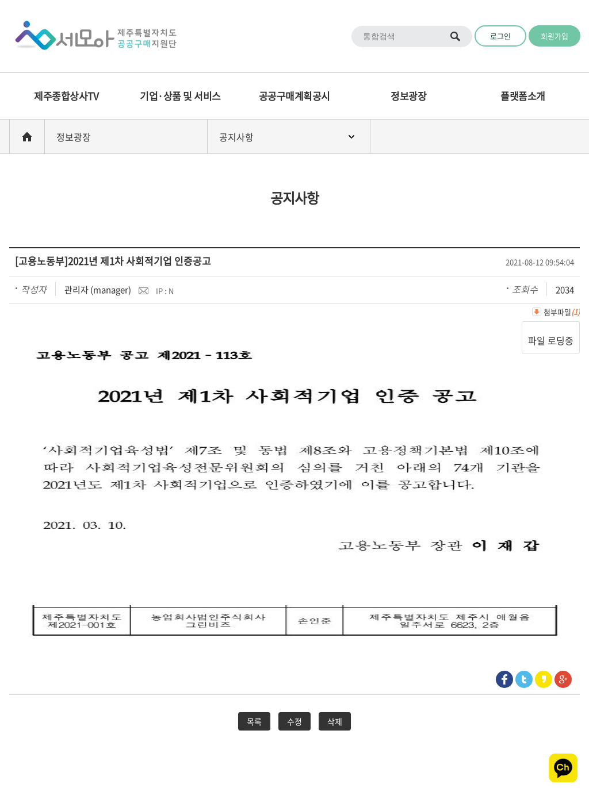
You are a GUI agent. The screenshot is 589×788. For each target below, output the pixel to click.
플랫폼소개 (522, 96)
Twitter (524, 679)
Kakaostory (543, 679)
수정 (294, 721)
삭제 (334, 721)
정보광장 (408, 96)
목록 (254, 721)
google (563, 679)
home (27, 137)
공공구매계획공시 (294, 96)
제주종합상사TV (66, 96)
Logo (92, 36)
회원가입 (554, 35)
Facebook (504, 679)
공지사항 (236, 137)
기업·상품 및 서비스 (180, 96)
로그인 (500, 35)
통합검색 (455, 36)
